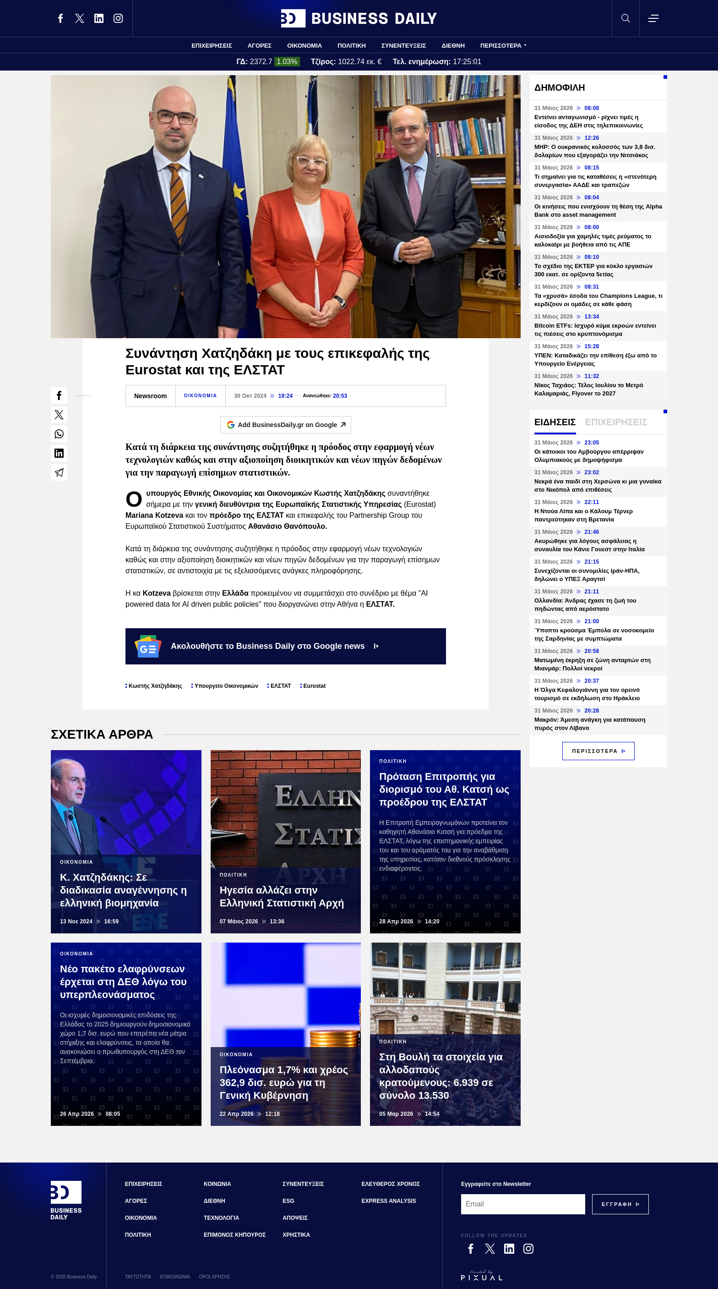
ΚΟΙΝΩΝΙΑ (217, 1184)
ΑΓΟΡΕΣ (260, 45)
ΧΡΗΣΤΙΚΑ (296, 1235)
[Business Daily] (66, 1218)
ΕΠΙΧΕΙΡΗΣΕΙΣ (211, 45)
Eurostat (315, 686)
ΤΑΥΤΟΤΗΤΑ (138, 1276)
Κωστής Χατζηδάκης (155, 686)
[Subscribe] (617, 1204)
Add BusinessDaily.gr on (294, 425)
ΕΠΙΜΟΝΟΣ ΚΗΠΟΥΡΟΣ (235, 1235)
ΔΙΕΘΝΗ (453, 45)
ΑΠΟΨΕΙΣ (295, 1218)
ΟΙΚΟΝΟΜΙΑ (304, 45)
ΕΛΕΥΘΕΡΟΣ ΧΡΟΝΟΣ (391, 1184)
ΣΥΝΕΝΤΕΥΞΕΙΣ (403, 45)
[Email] (523, 1204)
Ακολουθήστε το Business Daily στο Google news (257, 646)
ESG (288, 1201)
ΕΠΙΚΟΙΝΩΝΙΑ (175, 1276)
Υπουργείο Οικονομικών (226, 686)
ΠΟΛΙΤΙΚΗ (351, 45)
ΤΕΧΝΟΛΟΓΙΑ (221, 1218)
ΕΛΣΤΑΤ (281, 686)
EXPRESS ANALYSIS (389, 1201)
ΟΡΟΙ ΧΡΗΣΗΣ (214, 1276)
